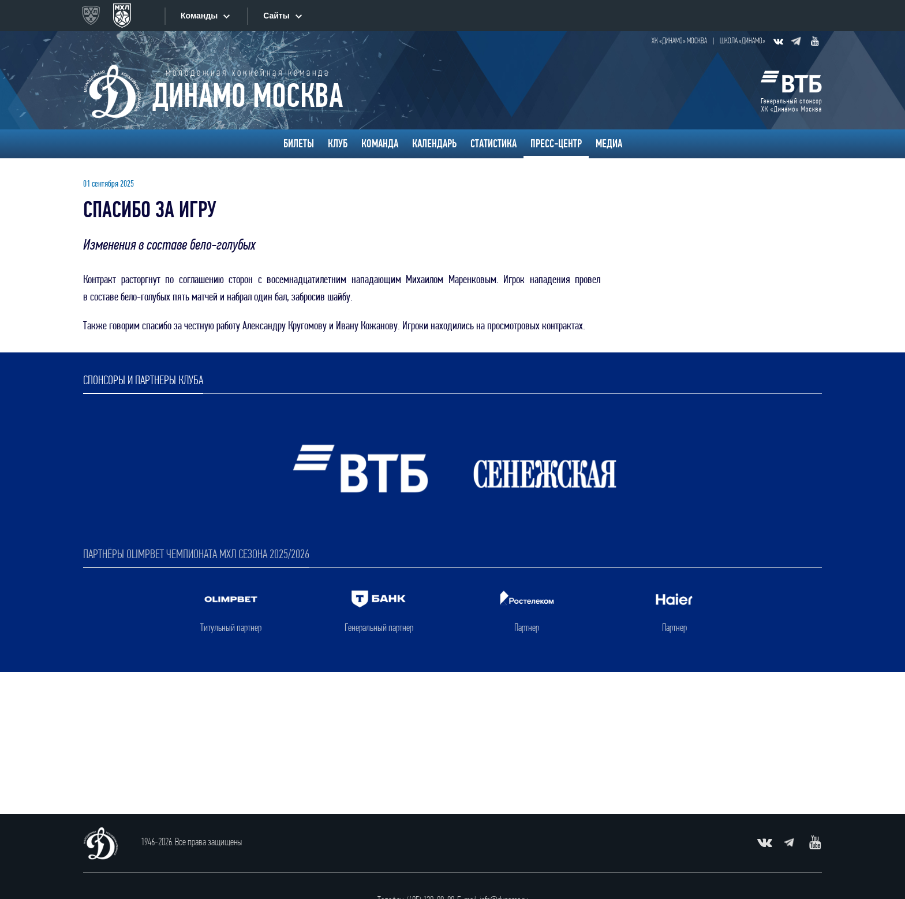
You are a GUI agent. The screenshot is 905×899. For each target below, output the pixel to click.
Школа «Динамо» (742, 41)
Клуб (337, 144)
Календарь (434, 144)
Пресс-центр (556, 144)
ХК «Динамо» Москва (679, 41)
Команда (379, 144)
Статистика (493, 144)
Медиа (609, 144)
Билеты (298, 144)
